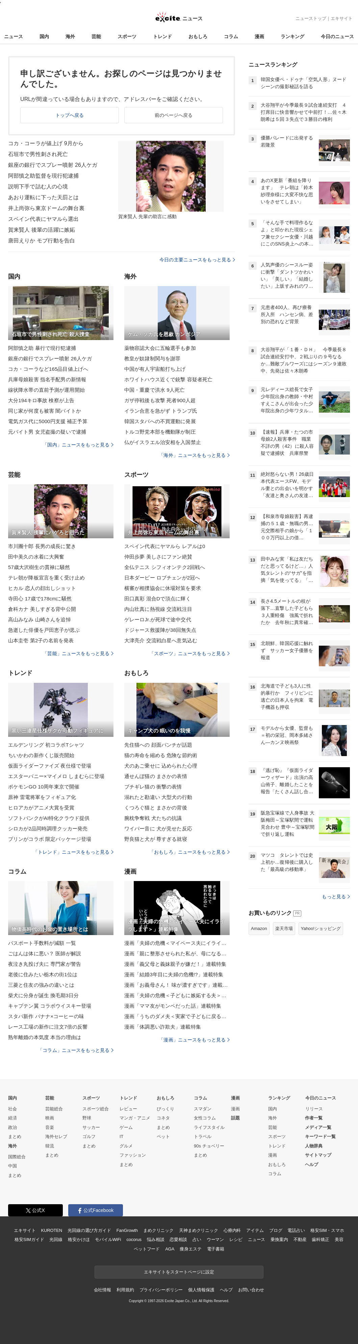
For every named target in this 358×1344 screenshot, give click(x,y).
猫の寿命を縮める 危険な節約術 (160, 755)
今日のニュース (337, 36)
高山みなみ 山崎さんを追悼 (39, 619)
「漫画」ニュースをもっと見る (194, 1039)
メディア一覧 (318, 1127)
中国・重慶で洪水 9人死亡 (154, 390)
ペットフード (147, 1248)
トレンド (162, 36)
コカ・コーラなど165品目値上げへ (48, 369)
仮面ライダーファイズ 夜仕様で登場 (49, 766)
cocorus (134, 1239)
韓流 (49, 1145)
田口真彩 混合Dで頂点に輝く (157, 598)
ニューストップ (311, 18)
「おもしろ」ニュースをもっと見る (189, 852)
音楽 (49, 1127)
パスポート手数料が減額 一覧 (42, 943)
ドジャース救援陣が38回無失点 (160, 630)
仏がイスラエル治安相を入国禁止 (162, 442)
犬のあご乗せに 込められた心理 (160, 766)
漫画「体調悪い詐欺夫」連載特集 (162, 1027)
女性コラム (205, 1117)
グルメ (126, 1145)
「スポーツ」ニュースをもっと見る (189, 653)
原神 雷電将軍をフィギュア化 (42, 797)
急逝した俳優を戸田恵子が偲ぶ (44, 630)
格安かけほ (79, 1239)
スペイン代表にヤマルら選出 (43, 219)
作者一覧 (314, 1117)
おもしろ (197, 36)
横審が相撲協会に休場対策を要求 (162, 588)
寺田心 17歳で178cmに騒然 (40, 598)
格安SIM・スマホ (327, 1230)
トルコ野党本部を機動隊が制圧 (160, 432)
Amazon (259, 928)
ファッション (133, 1155)
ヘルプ (311, 1164)
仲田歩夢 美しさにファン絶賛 (158, 557)
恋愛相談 (178, 1239)
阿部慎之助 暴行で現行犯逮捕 (42, 348)
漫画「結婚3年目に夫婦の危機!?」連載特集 (173, 974)
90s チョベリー (209, 1145)
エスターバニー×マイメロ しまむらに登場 (56, 776)
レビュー (128, 1108)
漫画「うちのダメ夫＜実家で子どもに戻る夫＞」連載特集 (177, 1016)
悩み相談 (155, 1239)
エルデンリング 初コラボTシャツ (46, 745)
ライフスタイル (209, 1127)
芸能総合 (54, 1108)
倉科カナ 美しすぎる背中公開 (42, 609)
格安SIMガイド (29, 1239)
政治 (12, 1127)
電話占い (296, 1230)
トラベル (202, 1136)
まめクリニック (158, 1230)
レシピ (235, 1239)
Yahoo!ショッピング (321, 928)
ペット (163, 1136)
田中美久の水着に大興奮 (36, 557)
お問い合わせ (251, 1289)
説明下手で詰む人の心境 (38, 186)
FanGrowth (127, 1230)
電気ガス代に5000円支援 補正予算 (47, 421)
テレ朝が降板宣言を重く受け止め (46, 577)
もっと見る (336, 896)
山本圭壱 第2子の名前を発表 (41, 640)
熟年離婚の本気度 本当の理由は (44, 1037)
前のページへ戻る (174, 115)
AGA (169, 1248)
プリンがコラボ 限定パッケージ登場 (49, 839)
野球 (86, 1117)
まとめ (14, 1136)
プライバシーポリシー (161, 1289)
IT (122, 1136)
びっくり (165, 1108)
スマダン (202, 1108)
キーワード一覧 (320, 1136)
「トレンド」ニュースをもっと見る (73, 852)
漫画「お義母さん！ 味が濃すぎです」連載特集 (177, 985)
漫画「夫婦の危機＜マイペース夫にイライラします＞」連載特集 (177, 943)
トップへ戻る (69, 115)
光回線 (55, 1239)
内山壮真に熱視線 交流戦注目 (158, 609)
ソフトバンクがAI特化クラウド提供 (49, 818)
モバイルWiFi (108, 1239)
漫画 (259, 36)
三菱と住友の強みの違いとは (41, 985)
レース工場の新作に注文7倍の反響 (47, 1027)
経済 (12, 1117)
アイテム (254, 1230)
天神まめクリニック (198, 1230)
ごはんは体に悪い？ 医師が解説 (44, 953)
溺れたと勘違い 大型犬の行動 (158, 797)
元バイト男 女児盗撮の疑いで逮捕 (47, 432)
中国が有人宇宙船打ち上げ (154, 369)
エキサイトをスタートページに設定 (179, 1271)
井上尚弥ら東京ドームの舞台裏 (46, 208)
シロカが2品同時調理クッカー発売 (47, 828)
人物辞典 (314, 1145)
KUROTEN (51, 1230)
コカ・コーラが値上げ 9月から (45, 143)
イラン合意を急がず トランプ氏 (160, 411)
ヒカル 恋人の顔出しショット (42, 588)
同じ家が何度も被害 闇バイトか (44, 411)
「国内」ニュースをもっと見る (78, 444)
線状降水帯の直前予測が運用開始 (46, 390)
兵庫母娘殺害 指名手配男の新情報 (47, 379)
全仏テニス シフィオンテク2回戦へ (164, 567)
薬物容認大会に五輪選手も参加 (160, 348)
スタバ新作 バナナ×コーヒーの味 (46, 1016)
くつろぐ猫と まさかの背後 (155, 807)
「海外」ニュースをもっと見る (194, 455)
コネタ (163, 1117)
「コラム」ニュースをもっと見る (75, 1050)
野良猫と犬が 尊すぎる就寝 (155, 839)
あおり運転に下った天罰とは (43, 197)
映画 (49, 1117)
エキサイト (342, 18)
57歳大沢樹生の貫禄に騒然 (39, 567)
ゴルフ (89, 1136)
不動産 (300, 1239)
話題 (235, 1117)
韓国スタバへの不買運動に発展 (160, 421)
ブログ (275, 1230)
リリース (314, 1108)
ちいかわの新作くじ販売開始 (41, 755)
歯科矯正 (320, 1239)
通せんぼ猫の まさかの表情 (155, 776)
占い (197, 1239)
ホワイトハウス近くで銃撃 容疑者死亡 (168, 379)
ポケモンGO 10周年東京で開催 (43, 787)
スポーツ (127, 36)
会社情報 (102, 1289)
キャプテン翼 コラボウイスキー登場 (49, 1006)
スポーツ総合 (95, 1108)
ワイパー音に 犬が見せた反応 (158, 828)
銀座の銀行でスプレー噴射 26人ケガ (52, 165)
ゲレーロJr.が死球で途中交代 (157, 619)
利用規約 (125, 1289)
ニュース (13, 36)
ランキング (292, 36)
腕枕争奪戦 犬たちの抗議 (153, 818)
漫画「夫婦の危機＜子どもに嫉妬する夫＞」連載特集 (177, 995)
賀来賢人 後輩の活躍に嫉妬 (41, 230)
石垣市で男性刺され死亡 (38, 154)
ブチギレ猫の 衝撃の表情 (153, 787)
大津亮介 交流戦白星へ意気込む (160, 640)
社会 (12, 1108)
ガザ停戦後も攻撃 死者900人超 (160, 400)
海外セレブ (56, 1136)
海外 (70, 36)
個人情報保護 (201, 1289)
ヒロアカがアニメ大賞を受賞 (41, 807)
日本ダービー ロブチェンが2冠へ (162, 577)
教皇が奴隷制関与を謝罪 (152, 358)
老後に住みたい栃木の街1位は (42, 974)
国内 (44, 36)
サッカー (91, 1127)
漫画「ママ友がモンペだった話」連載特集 (172, 1006)
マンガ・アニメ (135, 1117)
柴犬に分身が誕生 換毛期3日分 (43, 995)
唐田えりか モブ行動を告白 (41, 240)
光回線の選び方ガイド (89, 1230)
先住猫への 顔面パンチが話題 (158, 745)
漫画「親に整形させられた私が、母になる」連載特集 (177, 953)
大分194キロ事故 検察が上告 (41, 400)
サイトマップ (318, 1155)
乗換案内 (279, 1239)
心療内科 (232, 1230)
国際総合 (17, 1156)
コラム (231, 36)
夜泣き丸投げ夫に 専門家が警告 (44, 964)
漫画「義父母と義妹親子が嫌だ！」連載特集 (175, 964)
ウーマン (215, 1239)
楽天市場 (284, 928)
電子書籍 (215, 1248)
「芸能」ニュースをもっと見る (78, 653)
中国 (12, 1165)
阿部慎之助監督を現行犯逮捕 (43, 176)
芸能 (96, 36)
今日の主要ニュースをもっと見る (197, 259)
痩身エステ (190, 1248)
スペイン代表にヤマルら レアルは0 (164, 546)
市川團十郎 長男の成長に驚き (42, 546)
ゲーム (126, 1127)
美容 (339, 1239)
